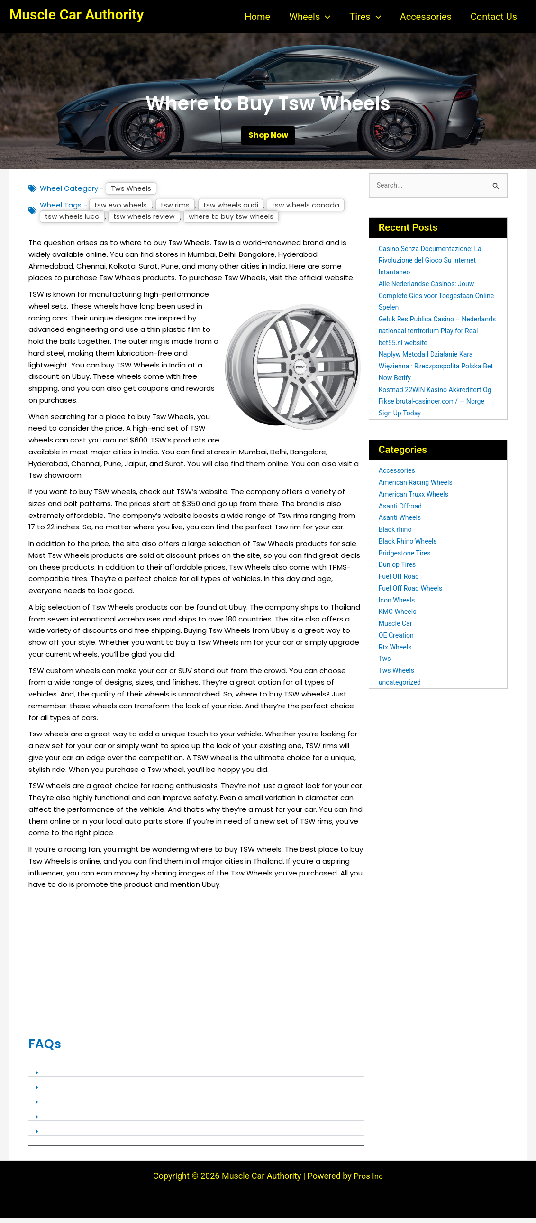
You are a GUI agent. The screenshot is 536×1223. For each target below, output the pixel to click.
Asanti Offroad (402, 512)
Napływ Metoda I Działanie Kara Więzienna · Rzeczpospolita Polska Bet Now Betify (433, 372)
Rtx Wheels (396, 653)
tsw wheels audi (234, 210)
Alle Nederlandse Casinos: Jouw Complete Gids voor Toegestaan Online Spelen (430, 302)
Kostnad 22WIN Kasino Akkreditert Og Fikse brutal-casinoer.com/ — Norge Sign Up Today (433, 407)
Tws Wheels (132, 193)
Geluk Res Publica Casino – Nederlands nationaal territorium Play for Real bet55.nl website (437, 337)
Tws (385, 664)
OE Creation (397, 641)
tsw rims (177, 210)
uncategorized (401, 688)
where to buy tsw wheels (236, 222)
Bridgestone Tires (406, 559)
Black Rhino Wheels (410, 547)
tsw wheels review (147, 222)
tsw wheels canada (310, 210)
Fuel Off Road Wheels (412, 594)
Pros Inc (368, 1181)
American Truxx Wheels (416, 500)
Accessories (398, 476)
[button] (325, 16)
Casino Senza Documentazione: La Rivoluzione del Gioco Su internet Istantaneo (433, 266)
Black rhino (396, 535)
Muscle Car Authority (76, 14)
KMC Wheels (399, 617)
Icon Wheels (398, 606)
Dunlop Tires (398, 570)
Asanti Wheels (401, 523)
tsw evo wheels (121, 210)
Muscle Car (396, 629)
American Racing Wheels (418, 488)
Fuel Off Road (400, 582)
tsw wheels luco (73, 222)
